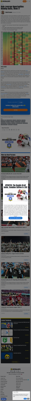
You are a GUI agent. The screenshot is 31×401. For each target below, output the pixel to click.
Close (28, 398)
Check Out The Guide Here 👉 (15, 218)
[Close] (29, 392)
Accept (25, 398)
